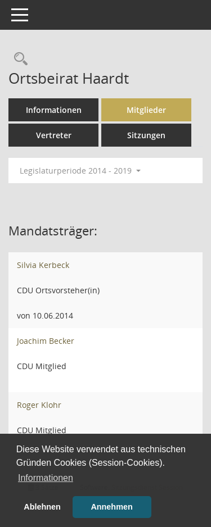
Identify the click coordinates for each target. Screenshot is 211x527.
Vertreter (53, 135)
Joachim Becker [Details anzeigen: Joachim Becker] (45, 340)
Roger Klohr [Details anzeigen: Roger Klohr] (39, 404)
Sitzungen (146, 135)
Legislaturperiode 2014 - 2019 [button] (80, 170)
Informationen (54, 110)
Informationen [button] (45, 478)
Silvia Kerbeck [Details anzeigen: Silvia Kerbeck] (43, 265)
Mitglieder (146, 110)
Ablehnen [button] (42, 506)
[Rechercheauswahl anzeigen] (18, 59)
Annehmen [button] (111, 506)
